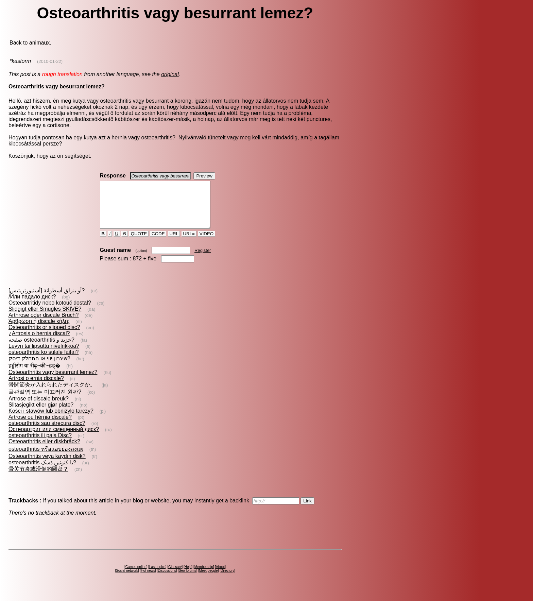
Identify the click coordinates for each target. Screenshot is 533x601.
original (170, 74)
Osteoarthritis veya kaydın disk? (47, 465)
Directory (227, 580)
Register (202, 259)
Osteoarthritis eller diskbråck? (44, 450)
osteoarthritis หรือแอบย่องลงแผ (45, 458)
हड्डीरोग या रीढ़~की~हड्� (34, 375)
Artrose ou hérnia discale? (40, 426)
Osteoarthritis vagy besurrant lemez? (52, 381)
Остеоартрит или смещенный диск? (53, 438)
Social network (127, 580)
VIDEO (206, 242)
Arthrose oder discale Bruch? (43, 324)
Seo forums (187, 580)
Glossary (175, 576)
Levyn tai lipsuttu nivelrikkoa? (43, 355)
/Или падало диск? (32, 306)
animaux (39, 43)
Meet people (208, 580)
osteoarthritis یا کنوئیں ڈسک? (42, 472)
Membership (203, 576)
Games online (136, 576)
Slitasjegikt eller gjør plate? (40, 414)
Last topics (157, 576)
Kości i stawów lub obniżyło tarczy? (50, 420)
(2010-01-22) (50, 61)
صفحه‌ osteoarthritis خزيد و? (41, 349)
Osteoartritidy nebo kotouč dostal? (49, 312)
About (220, 576)
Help (188, 576)
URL (174, 242)
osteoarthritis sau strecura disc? (46, 432)
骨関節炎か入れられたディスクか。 (52, 394)
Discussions (167, 580)
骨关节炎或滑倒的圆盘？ (38, 478)
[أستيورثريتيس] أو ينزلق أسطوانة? (46, 300)
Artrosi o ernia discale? (36, 387)
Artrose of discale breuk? (38, 408)
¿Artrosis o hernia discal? (39, 342)
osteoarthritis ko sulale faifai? (43, 361)
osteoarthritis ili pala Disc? (40, 444)
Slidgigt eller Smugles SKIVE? (44, 318)
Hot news (148, 580)
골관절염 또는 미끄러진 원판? (44, 401)
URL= (189, 242)
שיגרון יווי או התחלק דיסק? (39, 368)
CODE (158, 242)
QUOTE (139, 242)
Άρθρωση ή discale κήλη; (38, 330)
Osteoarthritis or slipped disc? (44, 336)
